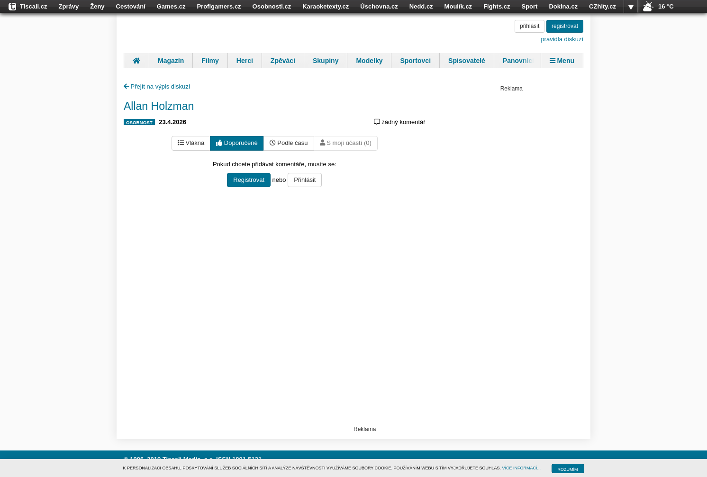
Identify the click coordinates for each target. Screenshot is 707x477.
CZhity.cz (602, 6)
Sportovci (415, 60)
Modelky (369, 60)
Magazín (171, 60)
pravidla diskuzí (562, 39)
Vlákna (191, 142)
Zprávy (69, 6)
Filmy (210, 60)
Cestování (130, 6)
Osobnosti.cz (272, 6)
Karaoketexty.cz (325, 6)
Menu (562, 60)
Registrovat (248, 179)
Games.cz (171, 6)
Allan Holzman (159, 106)
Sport (529, 6)
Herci (244, 60)
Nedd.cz (421, 6)
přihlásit (529, 26)
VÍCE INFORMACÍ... (521, 468)
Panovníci (518, 60)
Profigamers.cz (219, 6)
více (630, 6)
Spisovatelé (466, 60)
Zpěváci (283, 60)
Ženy (97, 6)
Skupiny (325, 60)
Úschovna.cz (379, 6)
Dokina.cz (563, 6)
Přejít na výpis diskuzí (157, 86)
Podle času (289, 142)
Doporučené (236, 142)
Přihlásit (305, 179)
